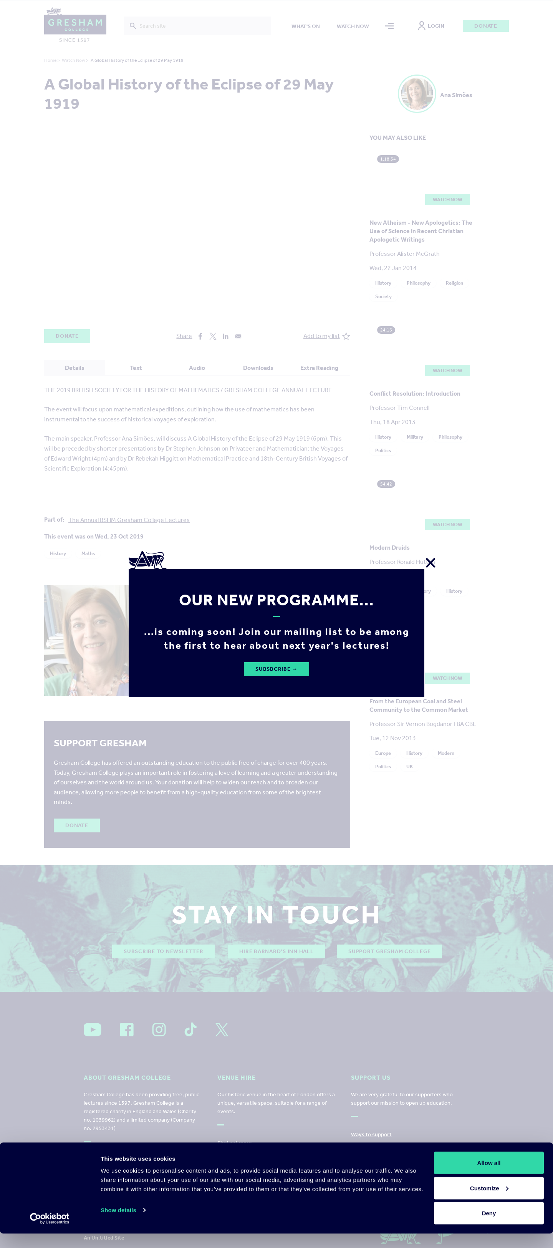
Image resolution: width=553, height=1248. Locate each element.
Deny (489, 1227)
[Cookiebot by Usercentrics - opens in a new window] (49, 1233)
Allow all (489, 1177)
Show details (118, 1224)
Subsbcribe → (276, 669)
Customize (489, 1202)
